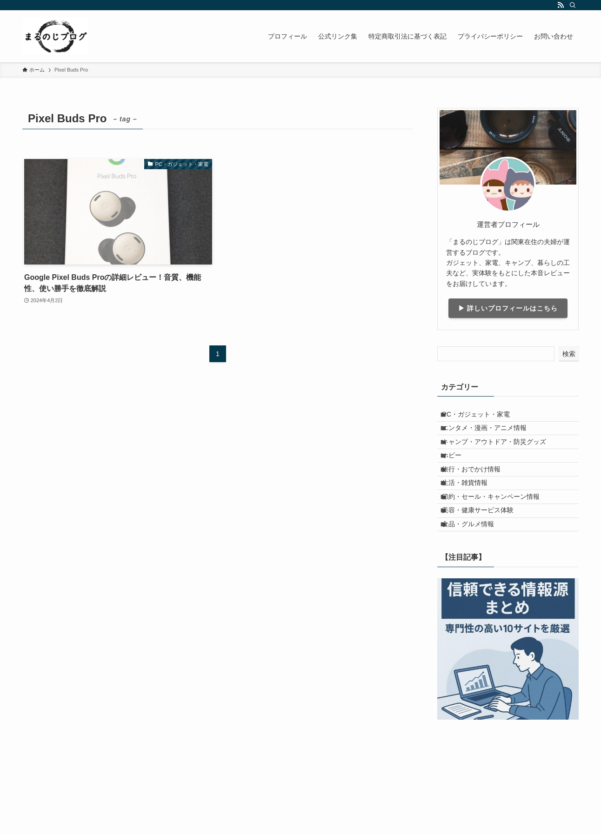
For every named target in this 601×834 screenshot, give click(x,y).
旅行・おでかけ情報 (478, 494)
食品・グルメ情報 (475, 572)
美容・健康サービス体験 (485, 552)
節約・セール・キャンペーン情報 (498, 532)
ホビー (458, 475)
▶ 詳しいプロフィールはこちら (508, 308)
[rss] (560, 5)
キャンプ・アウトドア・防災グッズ (501, 455)
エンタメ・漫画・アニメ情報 (491, 436)
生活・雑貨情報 (471, 513)
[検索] (573, 5)
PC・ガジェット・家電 (482, 417)
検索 (568, 353)
